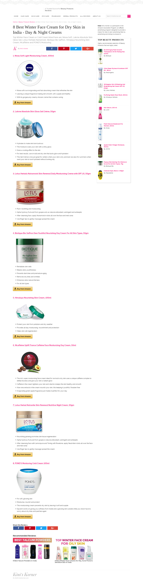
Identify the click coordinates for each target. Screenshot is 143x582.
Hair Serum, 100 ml (110, 107)
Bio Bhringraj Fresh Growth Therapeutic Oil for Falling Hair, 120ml (114, 51)
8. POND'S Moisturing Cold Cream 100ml (31, 463)
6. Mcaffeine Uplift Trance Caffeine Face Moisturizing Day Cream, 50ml (44, 345)
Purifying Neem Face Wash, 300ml (115, 95)
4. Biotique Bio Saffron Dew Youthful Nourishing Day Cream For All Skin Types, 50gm (51, 233)
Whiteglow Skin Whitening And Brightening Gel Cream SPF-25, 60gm (114, 86)
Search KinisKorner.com (114, 16)
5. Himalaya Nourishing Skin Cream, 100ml (32, 298)
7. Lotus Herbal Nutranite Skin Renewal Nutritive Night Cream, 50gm (43, 405)
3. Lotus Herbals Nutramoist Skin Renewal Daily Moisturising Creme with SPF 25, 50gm (52, 173)
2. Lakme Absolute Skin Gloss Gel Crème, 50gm (34, 111)
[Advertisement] (107, 9)
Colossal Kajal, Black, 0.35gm (114, 171)
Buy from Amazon (22, 102)
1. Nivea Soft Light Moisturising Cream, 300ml (33, 56)
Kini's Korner (28, 8)
